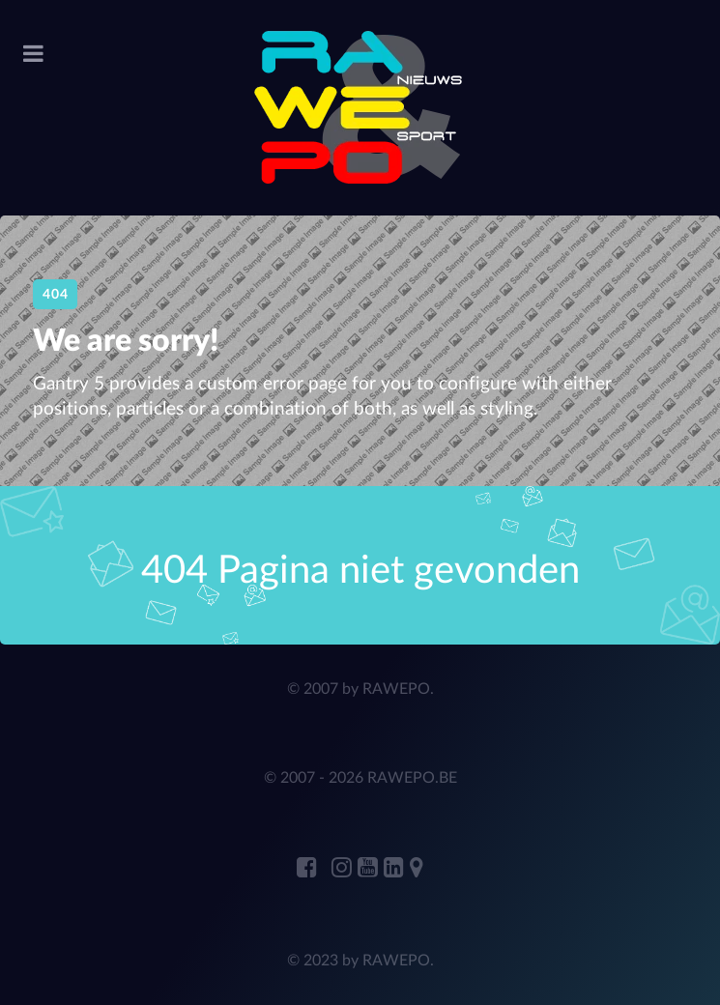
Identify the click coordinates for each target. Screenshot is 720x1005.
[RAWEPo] (360, 107)
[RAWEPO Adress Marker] (416, 868)
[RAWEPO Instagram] (344, 868)
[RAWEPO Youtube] (371, 868)
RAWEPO (396, 689)
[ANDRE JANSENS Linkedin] (397, 868)
